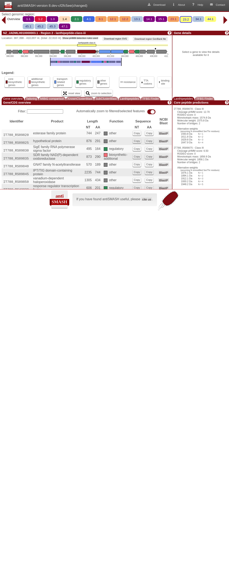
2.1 (77, 19)
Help (197, 4)
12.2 (125, 19)
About (178, 4)
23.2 (186, 19)
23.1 (173, 19)
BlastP (163, 133)
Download (156, 4)
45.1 (28, 26)
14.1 (149, 19)
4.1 (89, 19)
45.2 (40, 26)
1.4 (65, 19)
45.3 (52, 26)
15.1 (161, 19)
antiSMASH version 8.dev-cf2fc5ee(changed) (52, 6)
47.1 (64, 26)
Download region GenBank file (150, 39)
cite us (146, 199)
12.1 (113, 19)
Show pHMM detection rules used (80, 38)
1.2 (40, 19)
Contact (217, 4)
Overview (13, 19)
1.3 (52, 19)
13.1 (137, 19)
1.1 (28, 19)
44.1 (211, 19)
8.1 (101, 19)
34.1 (198, 19)
